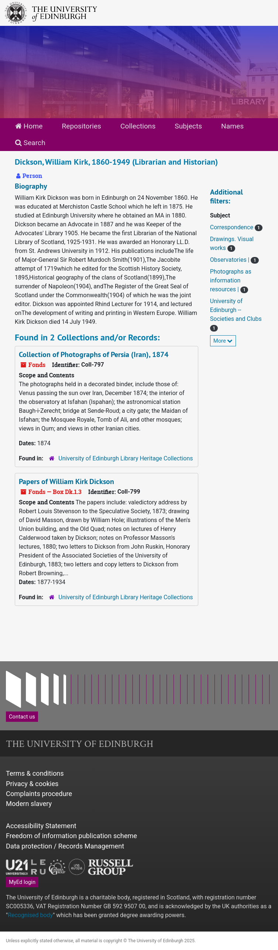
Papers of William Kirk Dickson (66, 481)
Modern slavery (29, 803)
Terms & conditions (35, 773)
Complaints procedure (39, 794)
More (223, 340)
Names (232, 126)
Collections (137, 126)
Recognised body (30, 915)
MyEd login (22, 882)
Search (30, 142)
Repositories (81, 126)
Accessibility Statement (41, 826)
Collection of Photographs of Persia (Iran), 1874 (93, 354)
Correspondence (232, 227)
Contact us (22, 716)
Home (28, 126)
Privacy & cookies (32, 784)
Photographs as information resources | (230, 280)
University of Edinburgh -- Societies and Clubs (236, 310)
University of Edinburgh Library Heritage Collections (125, 458)
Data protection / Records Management (65, 846)
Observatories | (230, 259)
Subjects (188, 126)
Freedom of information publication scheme (71, 836)
